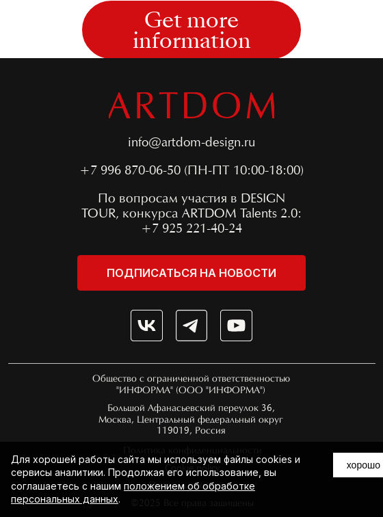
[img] (147, 326)
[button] (191, 30)
